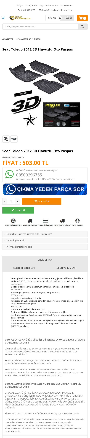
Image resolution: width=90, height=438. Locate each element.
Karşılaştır (46, 225)
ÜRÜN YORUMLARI (66, 259)
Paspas (38, 38)
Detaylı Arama (67, 5)
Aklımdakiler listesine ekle (19, 238)
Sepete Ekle (38, 201)
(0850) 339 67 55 (26, 10)
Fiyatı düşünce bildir (16, 232)
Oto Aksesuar (24, 38)
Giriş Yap (52, 18)
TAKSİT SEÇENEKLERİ (24, 259)
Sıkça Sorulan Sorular (49, 5)
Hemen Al (72, 201)
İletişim (20, 5)
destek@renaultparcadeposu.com (55, 10)
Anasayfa (7, 38)
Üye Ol (69, 18)
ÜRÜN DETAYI (45, 251)
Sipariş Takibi (31, 5)
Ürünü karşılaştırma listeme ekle (23, 225)
